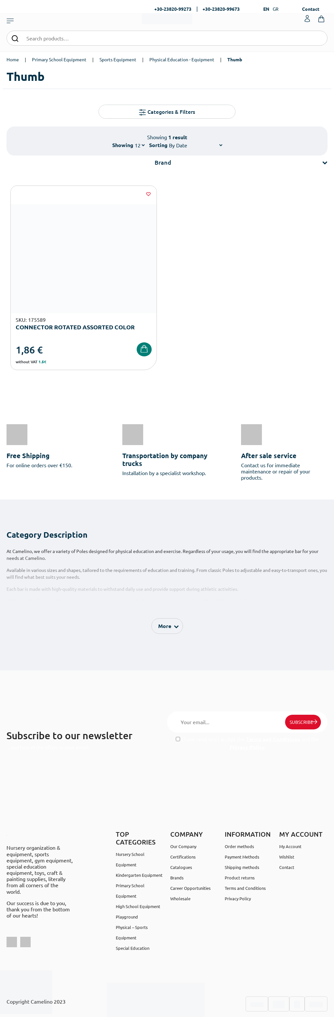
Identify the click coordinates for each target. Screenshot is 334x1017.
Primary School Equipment (59, 59)
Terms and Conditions (273, 711)
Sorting (158, 145)
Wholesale (180, 871)
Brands (177, 850)
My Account (290, 818)
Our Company (183, 818)
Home (13, 59)
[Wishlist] (100, 194)
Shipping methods (242, 839)
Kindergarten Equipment (139, 847)
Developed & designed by (167, 1008)
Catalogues (181, 839)
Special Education (132, 920)
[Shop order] (195, 145)
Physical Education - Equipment (181, 59)
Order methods (239, 818)
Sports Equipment (117, 59)
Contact (310, 9)
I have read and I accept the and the (247, 715)
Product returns (240, 850)
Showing (122, 145)
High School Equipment (138, 878)
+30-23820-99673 (221, 9)
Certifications (183, 829)
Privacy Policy (247, 719)
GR (276, 9)
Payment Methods (242, 829)
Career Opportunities (190, 860)
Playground (127, 889)
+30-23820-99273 (172, 9)
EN (266, 9)
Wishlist (286, 829)
